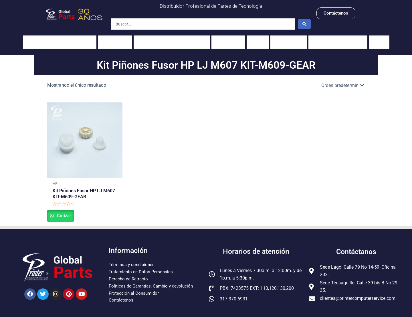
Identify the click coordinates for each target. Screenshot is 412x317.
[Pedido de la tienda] (342, 79)
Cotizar (70, 211)
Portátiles (115, 39)
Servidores (288, 39)
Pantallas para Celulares (338, 39)
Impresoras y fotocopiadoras (59, 39)
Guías (379, 39)
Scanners (228, 39)
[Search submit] (304, 24)
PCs (257, 39)
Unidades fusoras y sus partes (171, 39)
